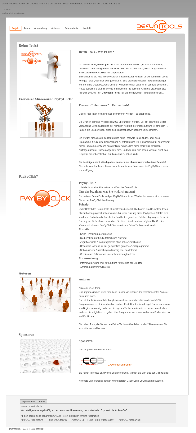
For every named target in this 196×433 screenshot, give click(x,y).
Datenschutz (71, 28)
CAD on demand (91, 122)
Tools (27, 28)
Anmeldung (40, 28)
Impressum (14, 429)
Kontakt (87, 28)
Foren (42, 401)
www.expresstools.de (31, 406)
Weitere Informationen (13, 13)
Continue (6, 9)
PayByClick (154, 166)
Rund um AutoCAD (57, 420)
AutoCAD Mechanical (129, 420)
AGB (25, 429)
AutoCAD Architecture (32, 420)
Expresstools (28, 401)
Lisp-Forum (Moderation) (101, 420)
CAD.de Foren (60, 416)
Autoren (55, 28)
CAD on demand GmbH (127, 64)
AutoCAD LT (78, 420)
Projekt (16, 28)
